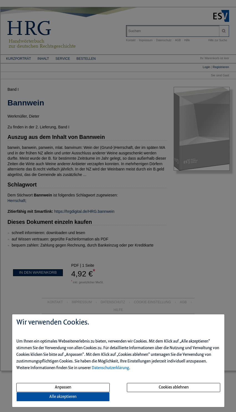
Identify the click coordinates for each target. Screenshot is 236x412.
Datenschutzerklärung (110, 368)
